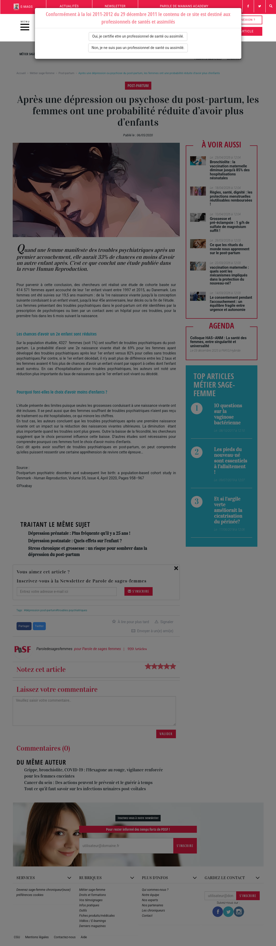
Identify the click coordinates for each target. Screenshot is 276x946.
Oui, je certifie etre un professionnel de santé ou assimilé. (138, 36)
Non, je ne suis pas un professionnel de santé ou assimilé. (138, 48)
